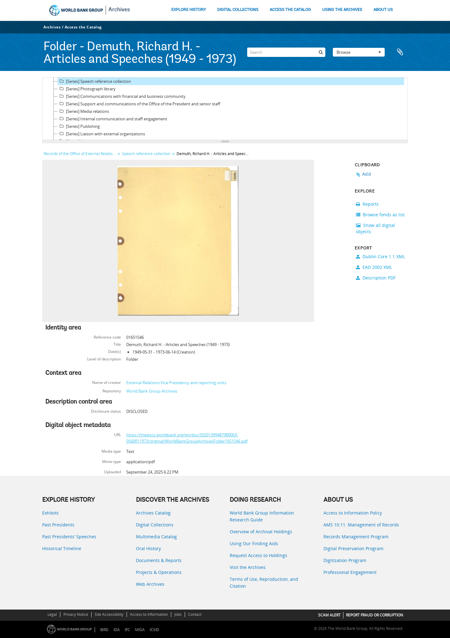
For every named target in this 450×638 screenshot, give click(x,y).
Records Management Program (355, 537)
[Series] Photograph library (87, 89)
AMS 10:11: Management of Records (361, 525)
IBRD (104, 629)
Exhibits (50, 513)
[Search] (286, 52)
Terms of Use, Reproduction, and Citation (264, 582)
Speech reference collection (146, 153)
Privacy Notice (75, 614)
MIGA (140, 629)
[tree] (225, 109)
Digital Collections (154, 525)
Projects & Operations (159, 572)
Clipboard (400, 52)
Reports (367, 204)
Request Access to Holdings (258, 555)
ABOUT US (383, 10)
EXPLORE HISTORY (188, 10)
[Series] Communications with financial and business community (122, 96)
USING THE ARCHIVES (342, 10)
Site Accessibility (109, 614)
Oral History (148, 548)
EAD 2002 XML (374, 267)
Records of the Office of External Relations (80, 153)
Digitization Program (344, 560)
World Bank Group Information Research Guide (262, 516)
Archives (119, 10)
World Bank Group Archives (151, 391)
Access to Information (149, 614)
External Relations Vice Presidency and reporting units (176, 382)
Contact (195, 614)
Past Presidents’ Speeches (69, 537)
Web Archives (150, 584)
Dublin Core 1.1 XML (380, 256)
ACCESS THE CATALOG (290, 10)
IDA (116, 629)
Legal (52, 614)
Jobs (178, 614)
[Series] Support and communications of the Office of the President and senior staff (139, 104)
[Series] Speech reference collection (94, 81)
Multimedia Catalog (156, 537)
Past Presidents (58, 525)
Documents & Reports (159, 560)
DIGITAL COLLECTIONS (237, 10)
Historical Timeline (61, 548)
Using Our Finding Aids (254, 543)
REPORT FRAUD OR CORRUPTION (374, 615)
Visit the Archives (248, 567)
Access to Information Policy (352, 513)
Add (366, 174)
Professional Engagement (350, 572)
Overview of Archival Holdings (261, 532)
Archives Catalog (153, 513)
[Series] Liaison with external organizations (101, 134)
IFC (127, 629)
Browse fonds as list (380, 215)
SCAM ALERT (329, 615)
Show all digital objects (375, 228)
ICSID (154, 629)
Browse (359, 52)
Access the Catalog (83, 27)
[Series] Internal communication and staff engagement (112, 119)
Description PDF (376, 278)
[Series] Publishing (79, 126)
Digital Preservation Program (353, 548)
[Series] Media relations (83, 111)
